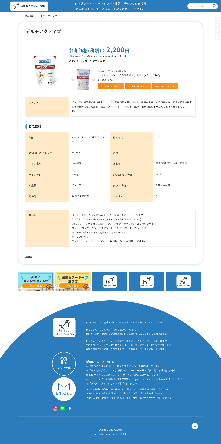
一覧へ (28, 256)
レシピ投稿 (64, 363)
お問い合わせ (64, 389)
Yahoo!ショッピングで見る (165, 86)
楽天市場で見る (138, 86)
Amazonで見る (111, 86)
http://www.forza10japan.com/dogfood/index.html (97, 56)
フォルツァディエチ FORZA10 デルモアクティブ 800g (129, 75)
